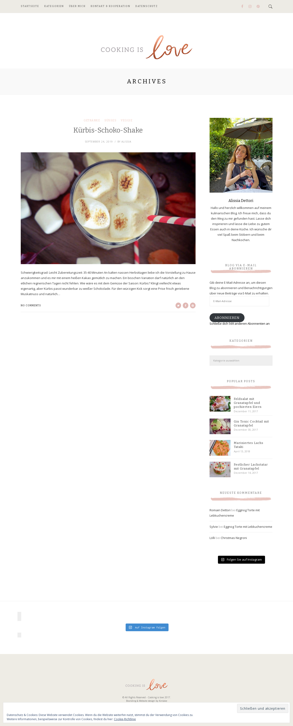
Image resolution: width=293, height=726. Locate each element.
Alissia (126, 141)
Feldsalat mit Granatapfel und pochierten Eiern (248, 403)
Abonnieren (227, 318)
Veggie (126, 120)
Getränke (92, 120)
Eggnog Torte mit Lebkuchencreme (248, 527)
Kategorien (54, 6)
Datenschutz (146, 6)
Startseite (30, 6)
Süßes (110, 120)
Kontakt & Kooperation (110, 6)
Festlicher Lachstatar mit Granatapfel (251, 466)
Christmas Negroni (234, 538)
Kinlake (163, 700)
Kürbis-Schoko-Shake (108, 130)
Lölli (212, 538)
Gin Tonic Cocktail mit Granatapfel (251, 423)
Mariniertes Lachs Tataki (248, 445)
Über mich (77, 6)
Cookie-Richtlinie (125, 719)
